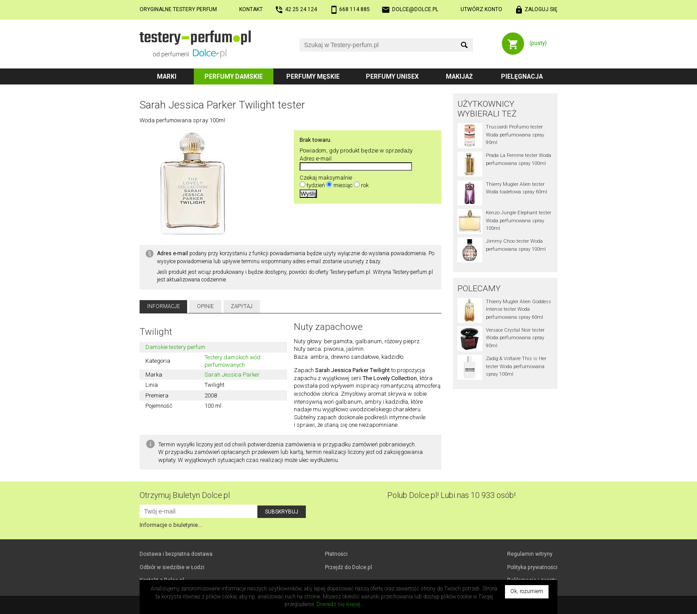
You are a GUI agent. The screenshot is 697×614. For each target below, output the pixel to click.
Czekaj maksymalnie (326, 177)
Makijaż (459, 76)
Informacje (163, 306)
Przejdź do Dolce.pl (348, 567)
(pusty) (538, 43)
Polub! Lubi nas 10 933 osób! (451, 495)
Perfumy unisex (392, 76)
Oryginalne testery (178, 9)
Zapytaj (241, 306)
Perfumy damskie (233, 76)
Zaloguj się (541, 9)
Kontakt (251, 9)
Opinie (205, 306)
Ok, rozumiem (526, 591)
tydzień (316, 185)
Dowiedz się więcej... (340, 604)
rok (365, 185)
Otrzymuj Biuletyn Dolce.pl (185, 495)
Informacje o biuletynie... (171, 525)
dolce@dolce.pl (415, 9)
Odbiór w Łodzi (172, 567)
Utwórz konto (481, 9)
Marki (166, 76)
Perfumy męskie (313, 76)
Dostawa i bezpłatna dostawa (176, 554)
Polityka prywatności (532, 567)
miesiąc (343, 185)
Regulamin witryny (530, 554)
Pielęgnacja (522, 76)
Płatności (336, 554)
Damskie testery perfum (175, 347)
